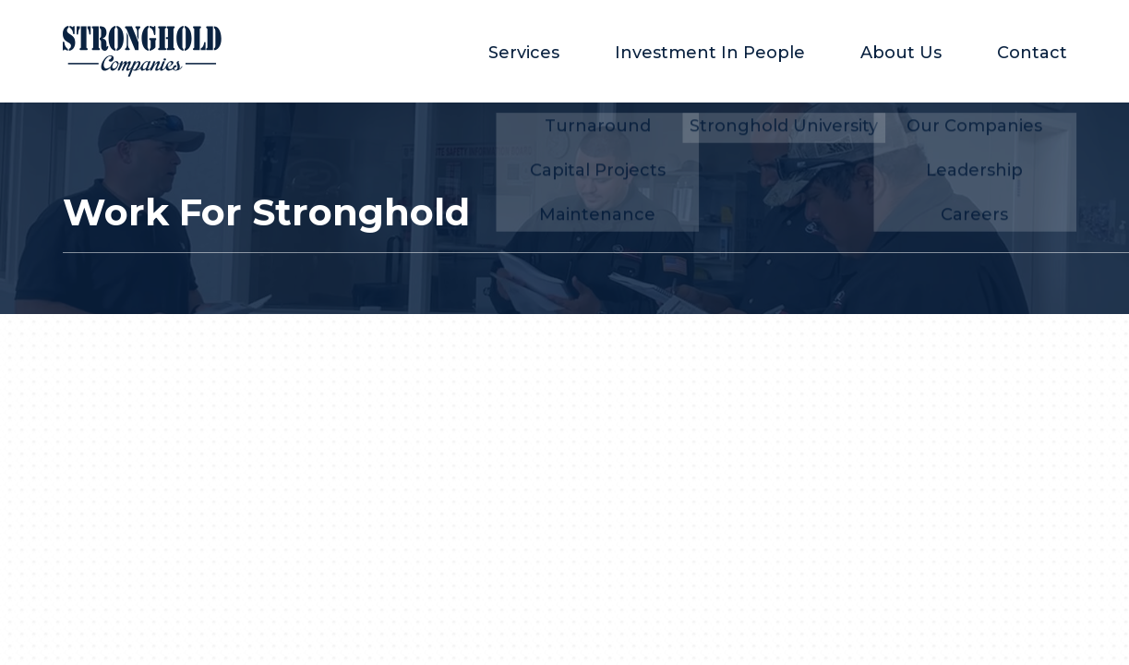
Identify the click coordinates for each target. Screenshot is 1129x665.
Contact (1032, 52)
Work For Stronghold (266, 212)
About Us (901, 52)
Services (523, 52)
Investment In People (710, 52)
